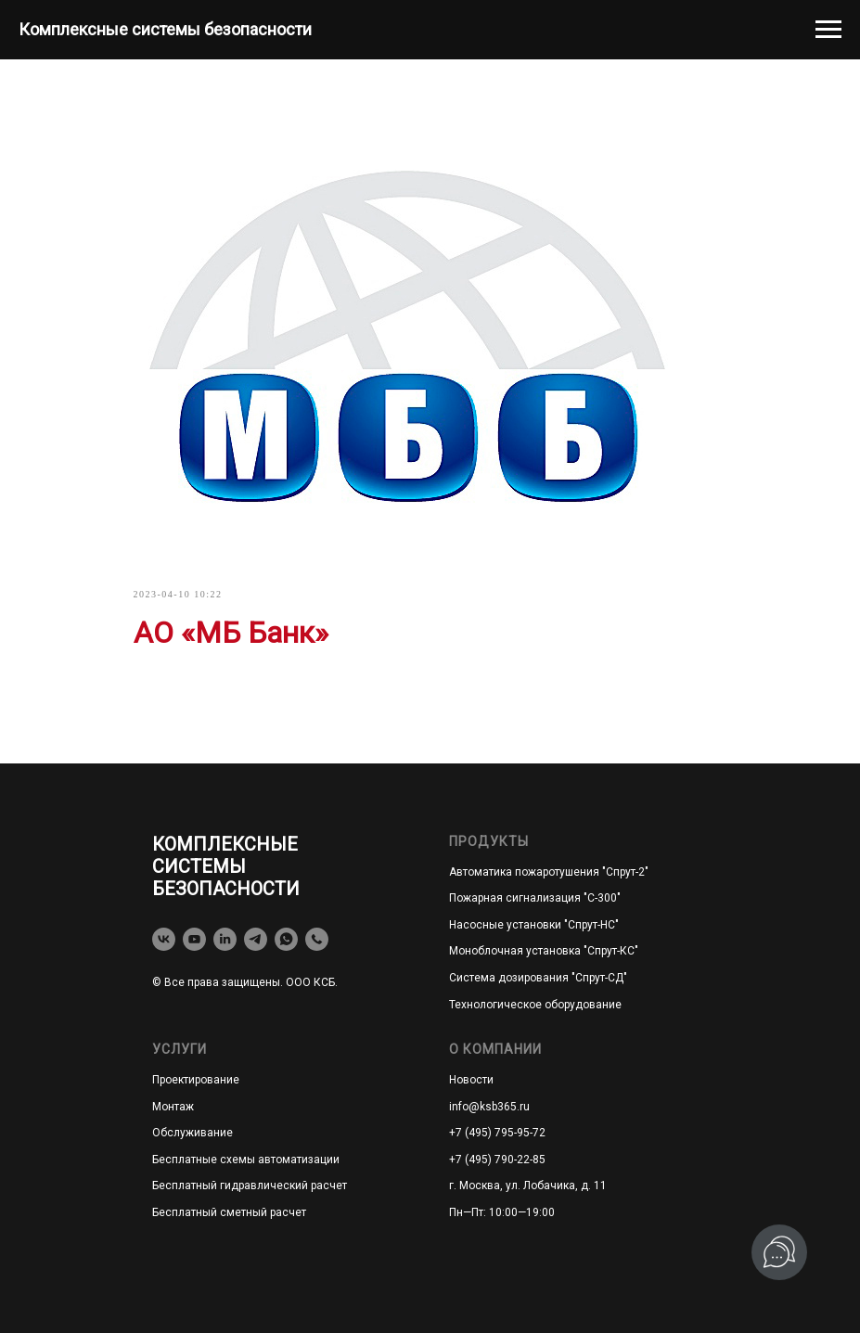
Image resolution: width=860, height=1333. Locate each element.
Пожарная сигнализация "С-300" (535, 897)
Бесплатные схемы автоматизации (246, 1159)
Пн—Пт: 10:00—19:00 (502, 1212)
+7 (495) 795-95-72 (497, 1132)
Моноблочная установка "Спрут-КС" (543, 950)
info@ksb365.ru (489, 1106)
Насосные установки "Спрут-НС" (534, 924)
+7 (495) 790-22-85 (497, 1159)
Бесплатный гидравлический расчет (249, 1185)
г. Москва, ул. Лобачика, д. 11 (528, 1185)
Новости (471, 1079)
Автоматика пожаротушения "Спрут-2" (548, 871)
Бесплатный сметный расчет (229, 1212)
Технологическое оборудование (535, 1004)
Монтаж (173, 1106)
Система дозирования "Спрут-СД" (538, 977)
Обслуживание (192, 1132)
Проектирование (195, 1079)
